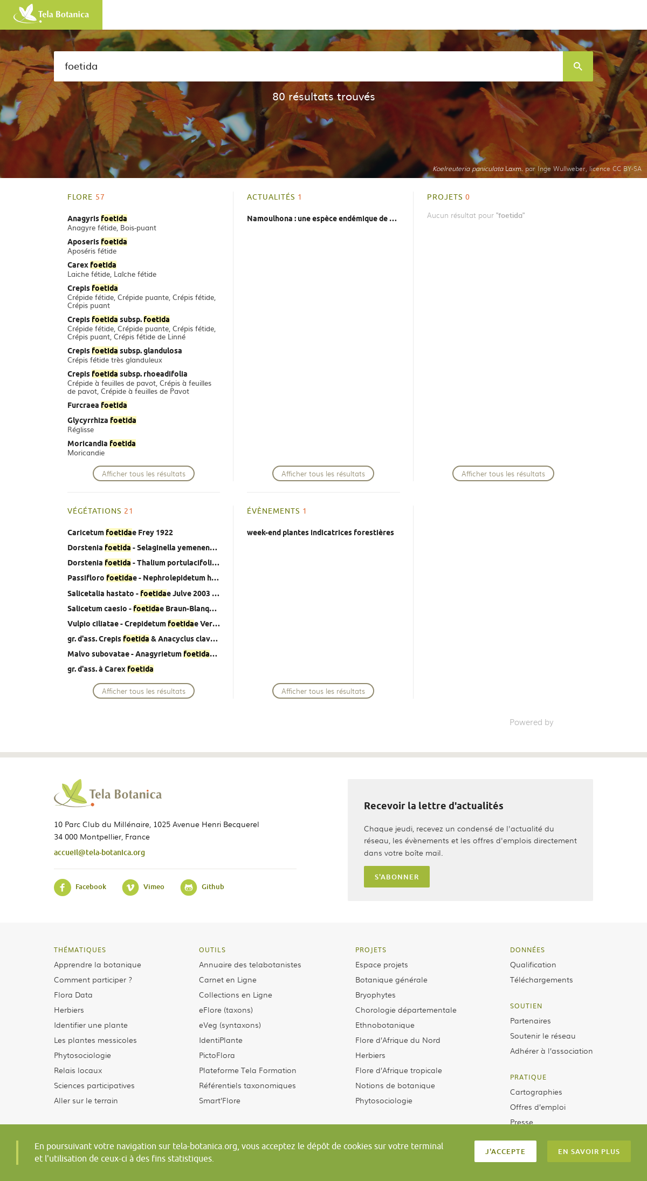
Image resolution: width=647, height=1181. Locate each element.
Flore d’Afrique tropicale (398, 1069)
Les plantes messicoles (95, 1039)
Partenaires (530, 1020)
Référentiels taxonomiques (247, 1085)
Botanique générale (391, 979)
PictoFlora (217, 1054)
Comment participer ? (93, 979)
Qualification (533, 964)
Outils (212, 949)
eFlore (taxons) (226, 1009)
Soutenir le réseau (543, 1035)
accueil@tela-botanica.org (99, 852)
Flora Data (73, 994)
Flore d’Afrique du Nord (397, 1039)
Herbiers (69, 1009)
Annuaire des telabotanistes (250, 964)
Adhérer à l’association (551, 1050)
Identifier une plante (91, 1024)
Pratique (528, 1077)
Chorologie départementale (406, 1009)
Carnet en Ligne (228, 979)
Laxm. (477, 168)
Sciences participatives (94, 1085)
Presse (521, 1121)
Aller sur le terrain (86, 1100)
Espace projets (381, 964)
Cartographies (536, 1091)
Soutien (526, 1006)
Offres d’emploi (538, 1106)
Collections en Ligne (235, 994)
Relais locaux (78, 1069)
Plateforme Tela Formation (248, 1069)
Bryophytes (375, 994)
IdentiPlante (221, 1039)
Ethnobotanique (385, 1024)
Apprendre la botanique (97, 964)
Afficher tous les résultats (143, 473)
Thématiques (80, 949)
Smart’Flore (219, 1100)
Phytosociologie (82, 1054)
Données (527, 949)
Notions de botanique (395, 1085)
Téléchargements (541, 979)
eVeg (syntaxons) (230, 1024)
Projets (371, 949)
